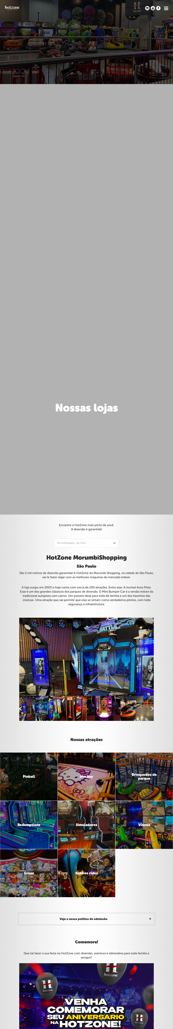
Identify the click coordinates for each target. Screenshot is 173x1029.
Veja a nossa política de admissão (83, 919)
